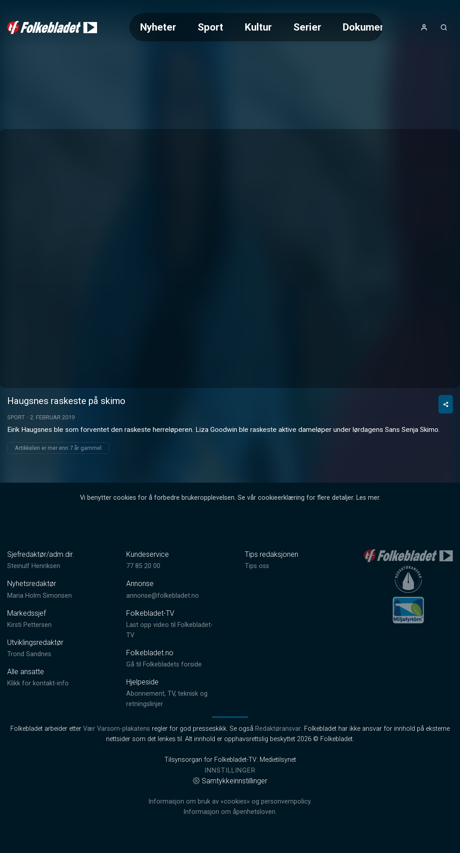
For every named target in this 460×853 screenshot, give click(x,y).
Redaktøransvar (278, 729)
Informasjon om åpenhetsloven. (230, 812)
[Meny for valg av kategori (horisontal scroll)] (255, 27)
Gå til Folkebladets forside (164, 664)
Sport (210, 27)
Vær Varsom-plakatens (116, 729)
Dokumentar (370, 27)
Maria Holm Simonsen (39, 596)
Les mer (367, 498)
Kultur (258, 27)
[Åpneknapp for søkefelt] (444, 27)
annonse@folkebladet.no (162, 596)
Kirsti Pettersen (29, 625)
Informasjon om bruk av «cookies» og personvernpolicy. (230, 801)
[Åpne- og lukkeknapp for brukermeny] (424, 27)
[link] (52, 27)
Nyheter (158, 27)
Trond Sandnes (29, 654)
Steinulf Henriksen (33, 566)
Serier (307, 27)
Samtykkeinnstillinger (230, 781)
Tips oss (257, 566)
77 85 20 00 (143, 566)
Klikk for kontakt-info (38, 683)
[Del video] (445, 404)
